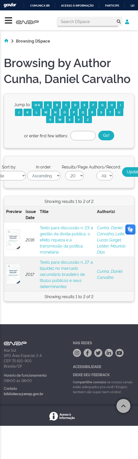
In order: (43, 166)
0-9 (37, 105)
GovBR (10, 5)
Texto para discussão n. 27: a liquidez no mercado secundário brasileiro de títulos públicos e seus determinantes (66, 274)
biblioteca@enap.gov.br (23, 393)
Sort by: (9, 166)
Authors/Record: (105, 166)
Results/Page (75, 166)
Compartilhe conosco (89, 381)
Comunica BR (40, 5)
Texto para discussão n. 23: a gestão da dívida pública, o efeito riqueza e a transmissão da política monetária (66, 240)
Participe (112, 5)
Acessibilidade (87, 366)
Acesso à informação (77, 5)
